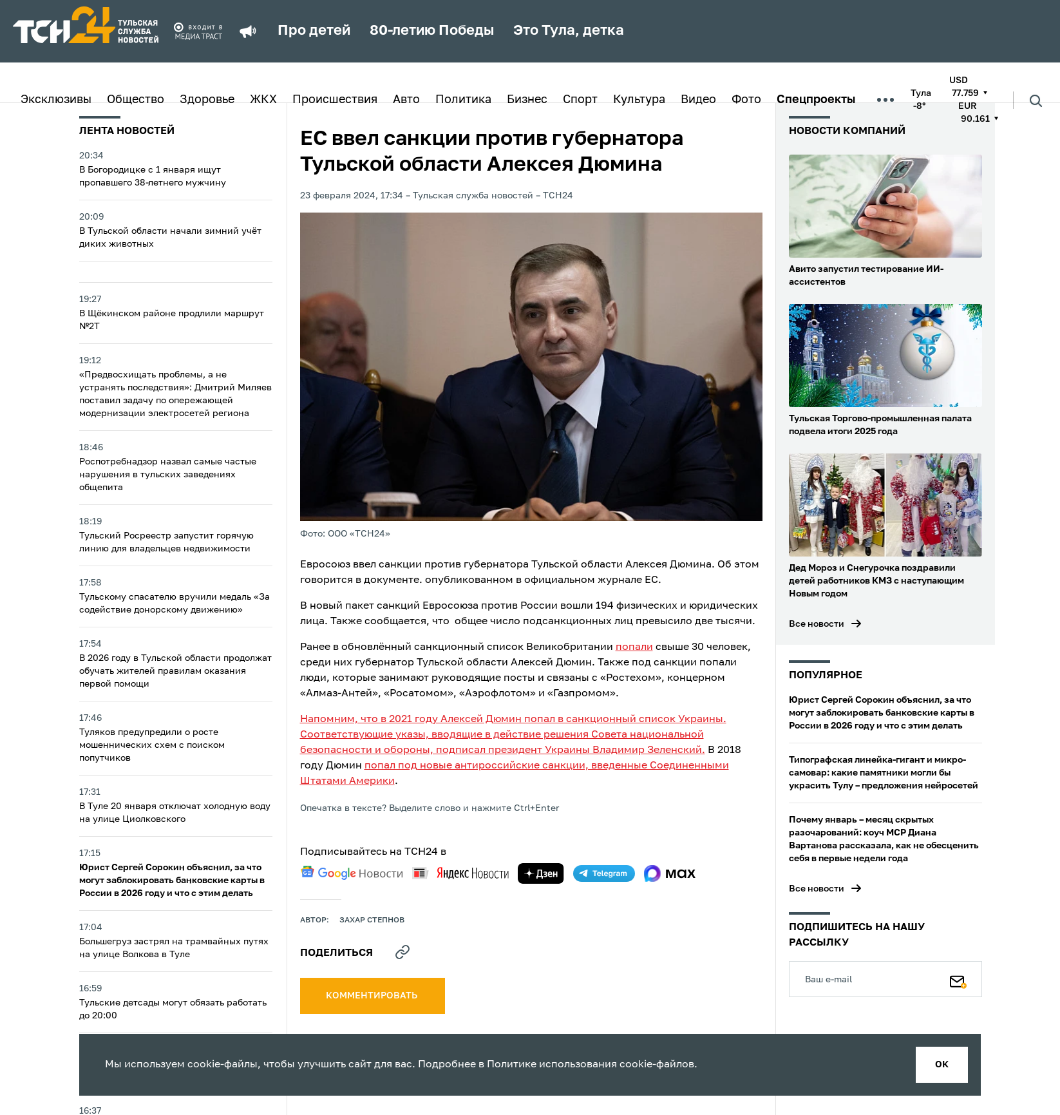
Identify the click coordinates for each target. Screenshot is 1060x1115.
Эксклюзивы (56, 100)
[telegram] (604, 873)
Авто (406, 100)
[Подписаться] (958, 979)
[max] (670, 873)
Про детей (314, 31)
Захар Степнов (371, 920)
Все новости (816, 624)
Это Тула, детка (568, 31)
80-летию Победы (432, 31)
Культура (639, 100)
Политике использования (552, 1065)
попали (634, 647)
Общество (135, 100)
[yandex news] (460, 873)
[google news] (351, 873)
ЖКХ (263, 100)
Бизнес (527, 100)
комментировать (372, 995)
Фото (746, 100)
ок (942, 1064)
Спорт (580, 100)
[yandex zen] (541, 873)
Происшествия (334, 100)
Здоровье (207, 100)
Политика (463, 100)
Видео (698, 100)
